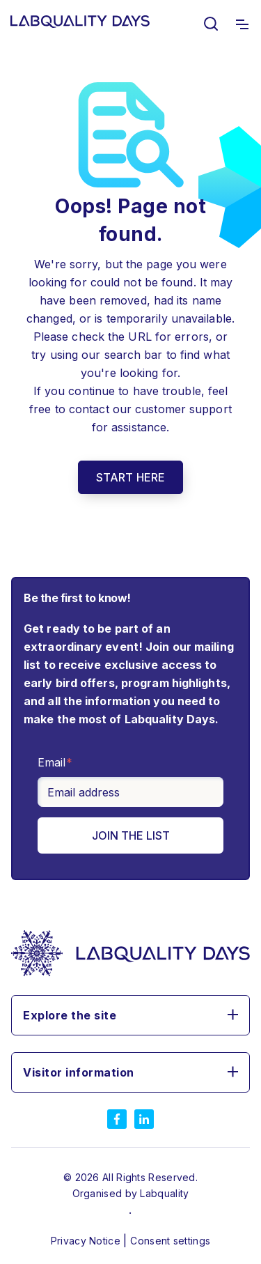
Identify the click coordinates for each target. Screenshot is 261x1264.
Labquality (164, 1193)
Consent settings (170, 1241)
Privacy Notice (87, 1241)
